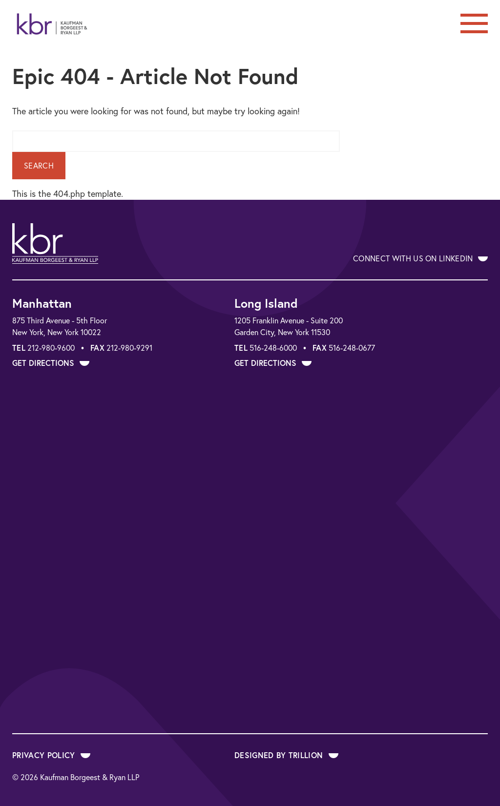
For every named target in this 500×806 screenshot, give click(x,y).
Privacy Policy (51, 755)
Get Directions (50, 363)
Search (39, 165)
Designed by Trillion (286, 755)
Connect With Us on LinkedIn (420, 258)
